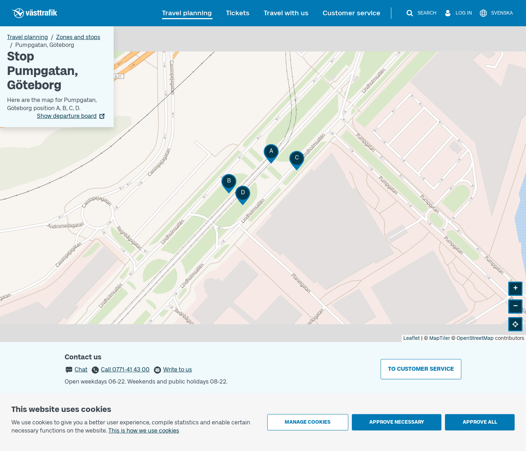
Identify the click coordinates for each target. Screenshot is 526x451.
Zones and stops (78, 37)
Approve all (480, 422)
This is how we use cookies (143, 430)
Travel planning (187, 13)
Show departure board (67, 116)
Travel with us (286, 13)
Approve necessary (396, 422)
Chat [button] (81, 369)
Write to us (177, 369)
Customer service (351, 13)
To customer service (421, 368)
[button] (271, 154)
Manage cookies (308, 422)
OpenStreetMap (475, 338)
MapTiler (439, 338)
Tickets (237, 13)
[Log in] (458, 13)
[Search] (421, 13)
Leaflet (411, 338)
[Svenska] (496, 13)
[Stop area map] (263, 184)
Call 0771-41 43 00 (125, 369)
